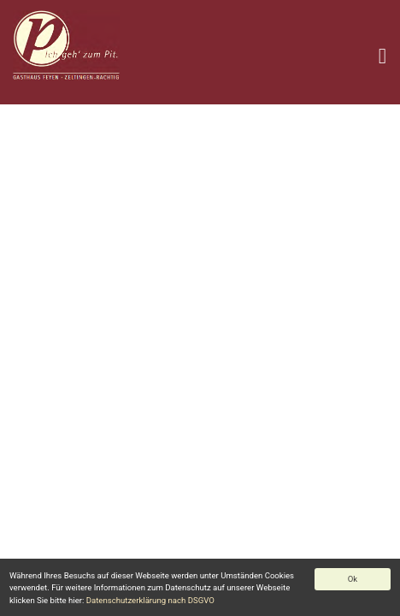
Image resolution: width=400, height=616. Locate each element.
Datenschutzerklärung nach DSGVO (150, 600)
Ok (352, 578)
